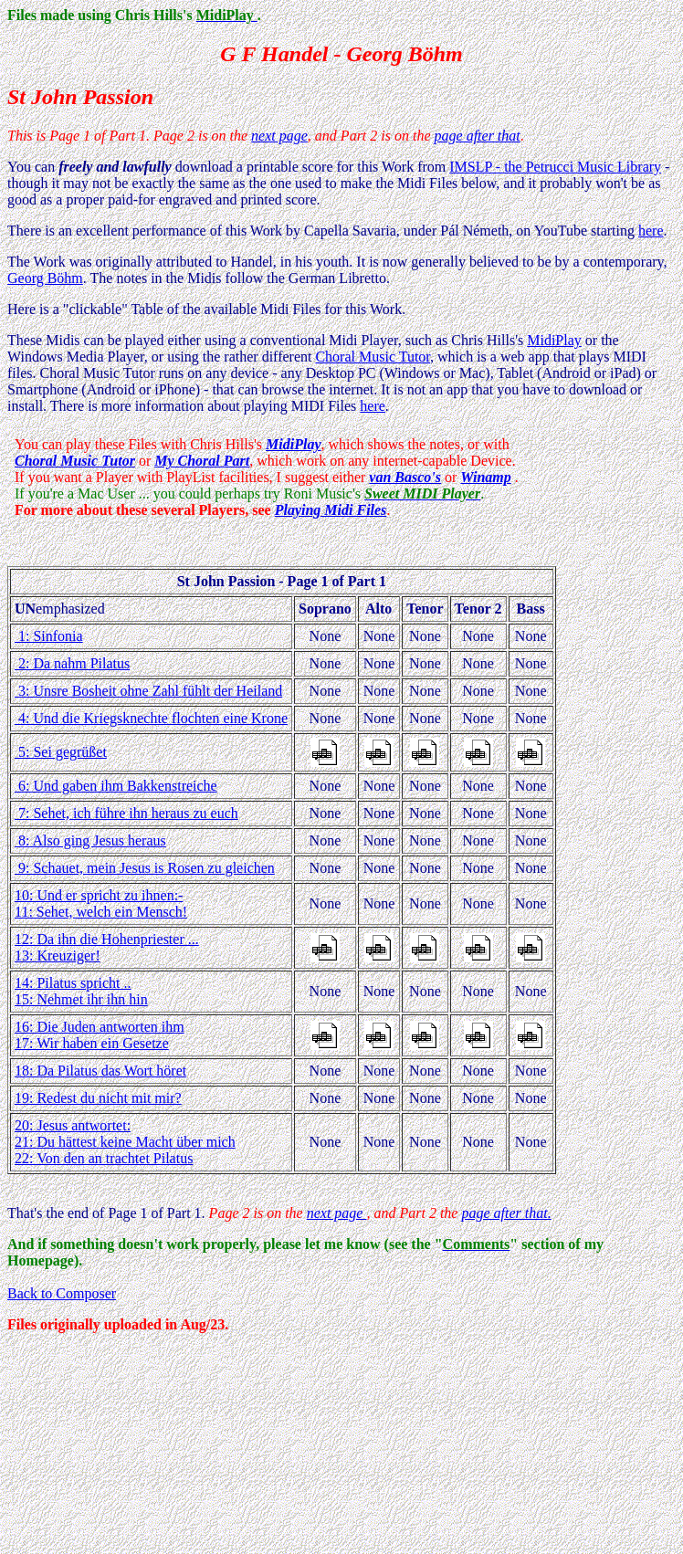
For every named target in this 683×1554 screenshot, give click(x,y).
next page (279, 135)
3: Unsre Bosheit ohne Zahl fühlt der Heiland (148, 690)
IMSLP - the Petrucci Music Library (555, 166)
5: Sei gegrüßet (61, 752)
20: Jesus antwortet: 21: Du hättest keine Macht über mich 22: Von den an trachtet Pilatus (125, 1142)
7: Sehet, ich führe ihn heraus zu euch (126, 813)
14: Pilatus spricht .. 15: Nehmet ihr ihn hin (81, 991)
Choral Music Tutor (372, 356)
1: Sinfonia (49, 636)
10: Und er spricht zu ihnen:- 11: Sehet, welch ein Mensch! (101, 903)
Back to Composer (61, 1293)
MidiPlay (554, 340)
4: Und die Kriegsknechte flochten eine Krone (151, 718)
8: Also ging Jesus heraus (90, 840)
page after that (477, 135)
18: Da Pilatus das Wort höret (100, 1070)
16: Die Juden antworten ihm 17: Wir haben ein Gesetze (99, 1035)
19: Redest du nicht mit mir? (98, 1098)
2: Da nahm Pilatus (72, 663)
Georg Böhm (45, 278)
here (651, 230)
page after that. (506, 1213)
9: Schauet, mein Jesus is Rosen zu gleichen (145, 868)
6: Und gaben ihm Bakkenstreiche (116, 785)
